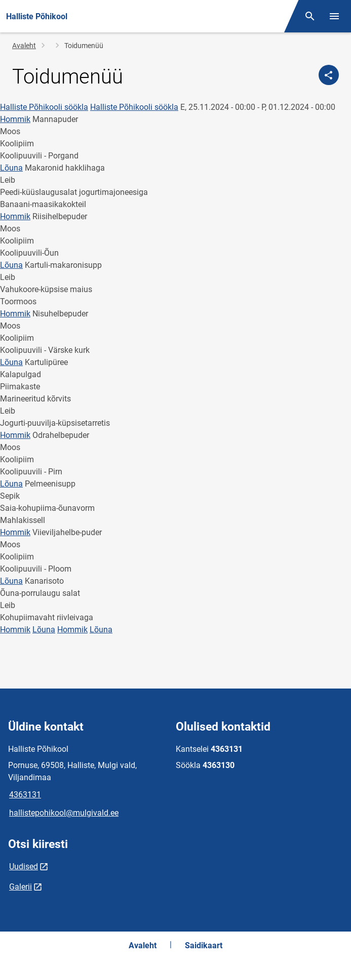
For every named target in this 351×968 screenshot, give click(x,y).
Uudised (23, 866)
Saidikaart (203, 945)
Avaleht (24, 46)
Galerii (20, 887)
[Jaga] (329, 75)
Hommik (15, 119)
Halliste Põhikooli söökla (44, 107)
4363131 (25, 794)
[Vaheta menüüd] (334, 16)
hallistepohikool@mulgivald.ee (64, 813)
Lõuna (11, 168)
